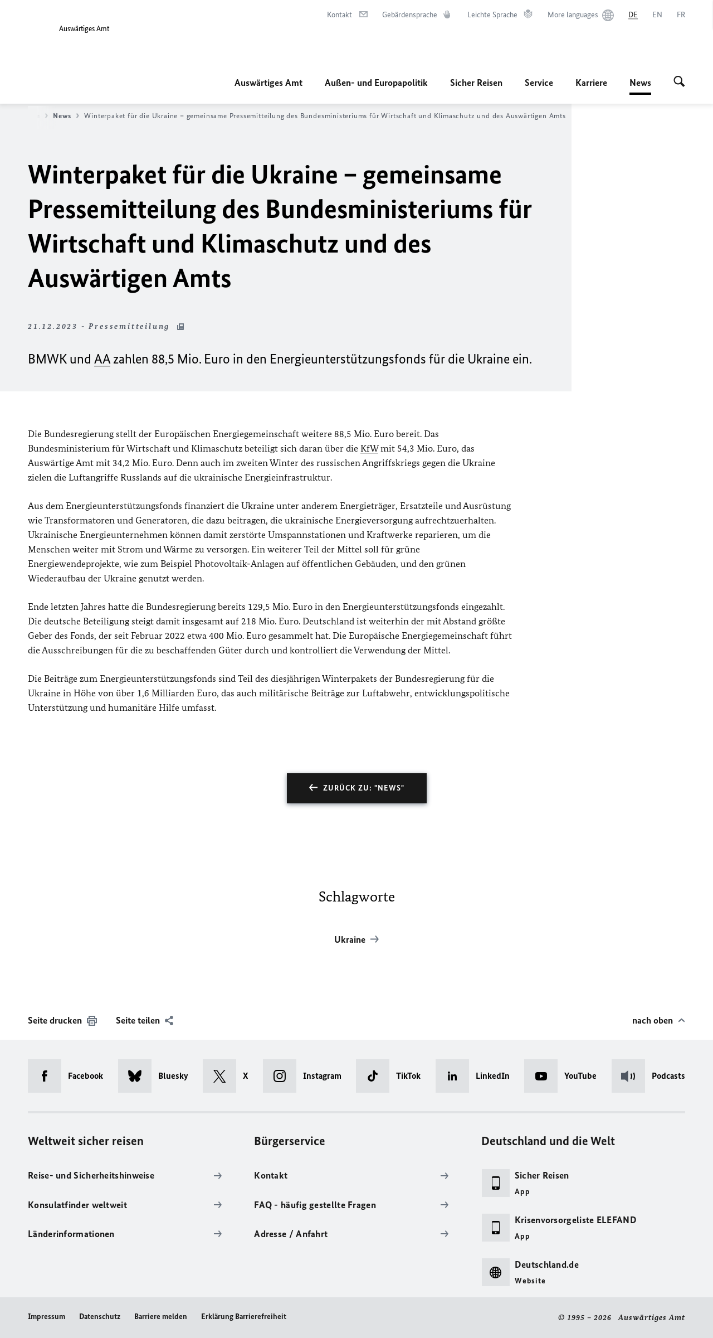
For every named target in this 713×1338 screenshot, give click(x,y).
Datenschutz (99, 1316)
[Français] (681, 15)
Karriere (591, 82)
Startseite (27, 116)
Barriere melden (160, 1316)
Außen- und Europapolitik (376, 82)
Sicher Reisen (476, 82)
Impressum (46, 1316)
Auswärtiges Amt (268, 82)
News (640, 82)
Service (539, 82)
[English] (657, 15)
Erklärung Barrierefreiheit (243, 1316)
